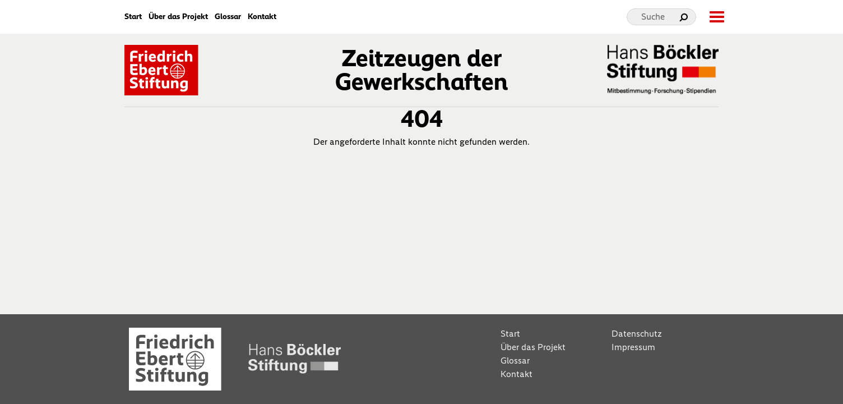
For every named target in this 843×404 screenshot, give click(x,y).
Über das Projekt (178, 16)
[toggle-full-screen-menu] (716, 17)
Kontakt (262, 16)
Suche (653, 16)
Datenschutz (637, 333)
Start (133, 16)
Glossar (228, 16)
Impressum (633, 347)
